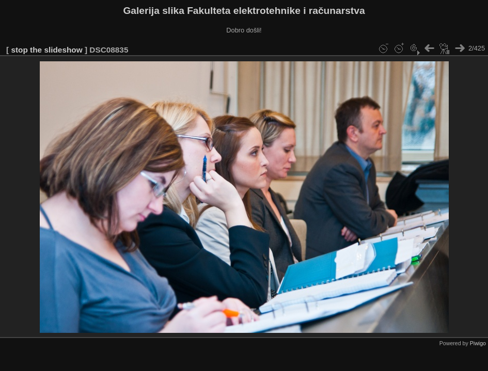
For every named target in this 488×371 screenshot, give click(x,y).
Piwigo (478, 343)
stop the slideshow (46, 49)
